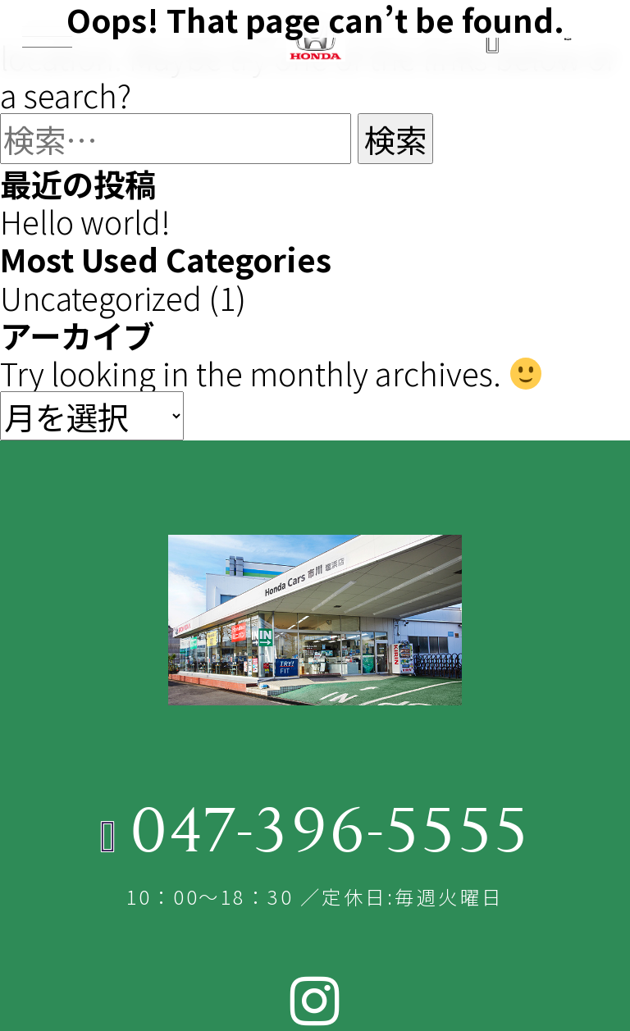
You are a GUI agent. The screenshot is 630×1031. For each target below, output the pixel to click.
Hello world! (85, 221)
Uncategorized (102, 296)
